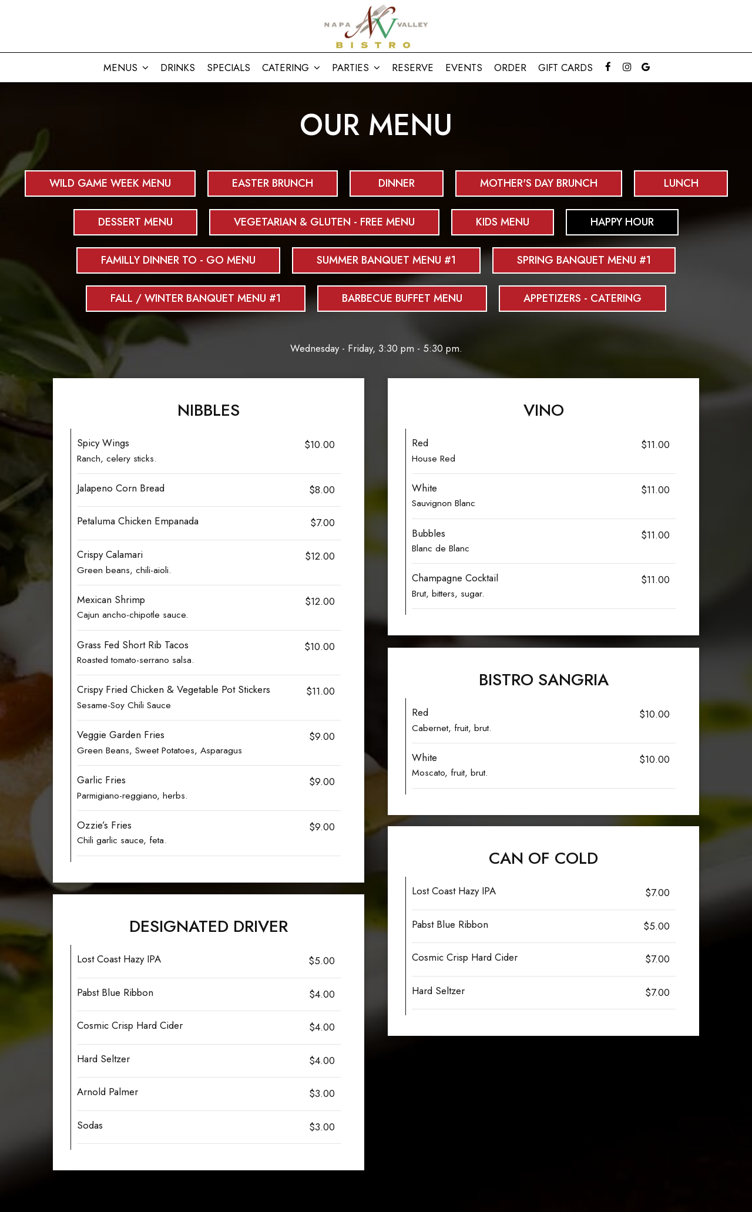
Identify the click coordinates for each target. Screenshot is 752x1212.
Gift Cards (565, 67)
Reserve (413, 67)
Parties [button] (356, 67)
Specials (228, 67)
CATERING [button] (291, 67)
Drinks (177, 67)
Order (510, 67)
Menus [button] (126, 67)
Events (463, 67)
